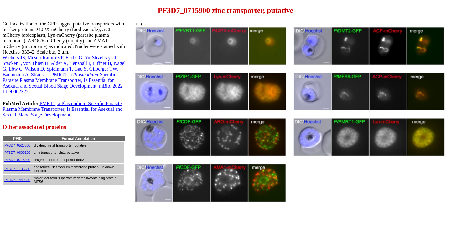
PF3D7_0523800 (17, 145)
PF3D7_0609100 (17, 152)
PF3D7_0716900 (17, 160)
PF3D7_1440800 (17, 180)
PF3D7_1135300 (17, 169)
